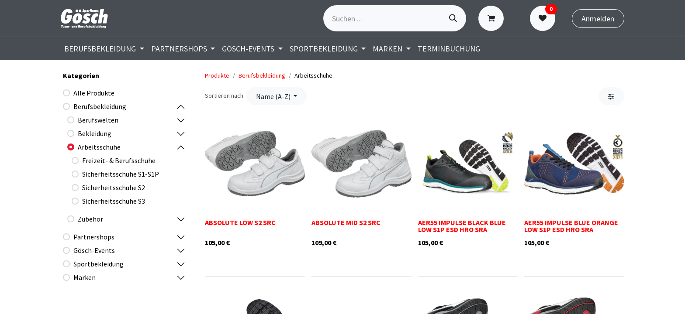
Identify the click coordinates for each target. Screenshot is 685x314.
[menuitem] (104, 48)
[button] (276, 96)
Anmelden (597, 19)
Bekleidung (94, 133)
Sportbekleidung (98, 263)
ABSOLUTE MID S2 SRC (346, 222)
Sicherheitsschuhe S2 (113, 187)
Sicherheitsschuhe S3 (113, 201)
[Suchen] (453, 18)
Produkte (217, 75)
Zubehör (90, 219)
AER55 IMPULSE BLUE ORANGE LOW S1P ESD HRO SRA (571, 226)
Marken (84, 277)
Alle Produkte (93, 93)
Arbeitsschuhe (99, 147)
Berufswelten (98, 120)
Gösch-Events (94, 250)
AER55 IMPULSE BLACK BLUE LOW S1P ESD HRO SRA (462, 226)
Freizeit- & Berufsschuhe (119, 160)
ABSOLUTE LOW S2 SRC (240, 222)
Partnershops (93, 236)
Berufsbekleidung (99, 106)
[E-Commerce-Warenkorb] (493, 18)
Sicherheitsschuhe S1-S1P (120, 174)
